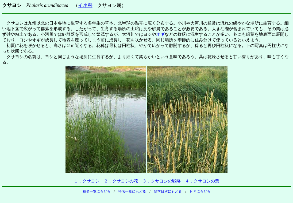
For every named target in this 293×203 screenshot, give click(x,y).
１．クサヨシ (86, 181)
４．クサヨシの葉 (202, 181)
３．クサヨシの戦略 (161, 181)
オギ (160, 34)
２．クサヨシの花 (121, 181)
